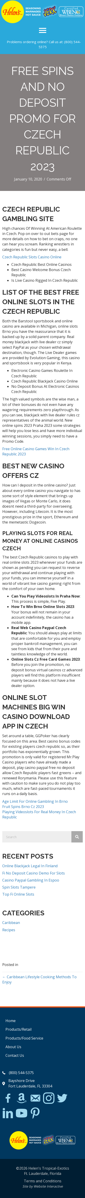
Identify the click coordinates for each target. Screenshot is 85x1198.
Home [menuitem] (10, 1020)
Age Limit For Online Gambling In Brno (35, 801)
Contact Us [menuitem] (14, 1055)
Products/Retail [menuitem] (18, 1029)
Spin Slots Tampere (19, 887)
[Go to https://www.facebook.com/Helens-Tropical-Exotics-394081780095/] (8, 1098)
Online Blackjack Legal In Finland (30, 865)
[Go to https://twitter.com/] (62, 1098)
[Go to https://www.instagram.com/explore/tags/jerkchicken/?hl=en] (48, 1098)
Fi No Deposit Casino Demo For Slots (33, 873)
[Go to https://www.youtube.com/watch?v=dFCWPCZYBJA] (21, 1113)
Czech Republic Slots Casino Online (31, 256)
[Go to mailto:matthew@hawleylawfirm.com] (35, 1098)
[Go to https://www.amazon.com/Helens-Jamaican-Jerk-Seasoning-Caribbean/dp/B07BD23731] (21, 1098)
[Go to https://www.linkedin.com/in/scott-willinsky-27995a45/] (8, 1113)
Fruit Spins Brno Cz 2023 (23, 806)
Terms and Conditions (42, 1180)
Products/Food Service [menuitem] (24, 1038)
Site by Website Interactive (42, 1186)
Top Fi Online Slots (18, 894)
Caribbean (11, 922)
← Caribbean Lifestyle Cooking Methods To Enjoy (39, 979)
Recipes (8, 929)
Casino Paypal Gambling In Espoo (30, 880)
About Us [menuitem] (13, 1046)
